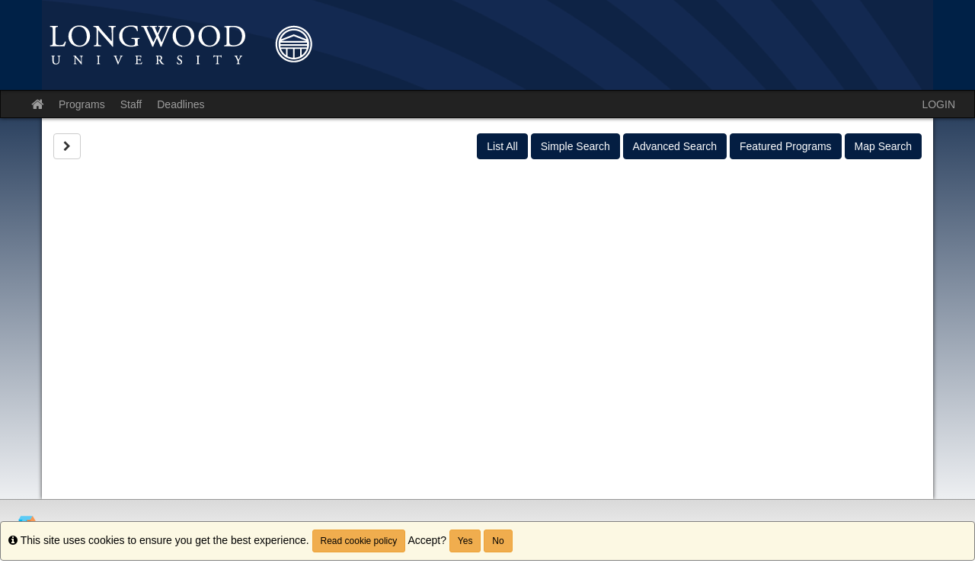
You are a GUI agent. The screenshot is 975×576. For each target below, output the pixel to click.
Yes (465, 541)
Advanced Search (675, 146)
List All (502, 146)
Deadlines (180, 104)
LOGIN (938, 104)
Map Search (883, 146)
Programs (82, 104)
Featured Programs (786, 146)
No (497, 541)
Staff (131, 104)
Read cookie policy (359, 541)
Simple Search (575, 146)
